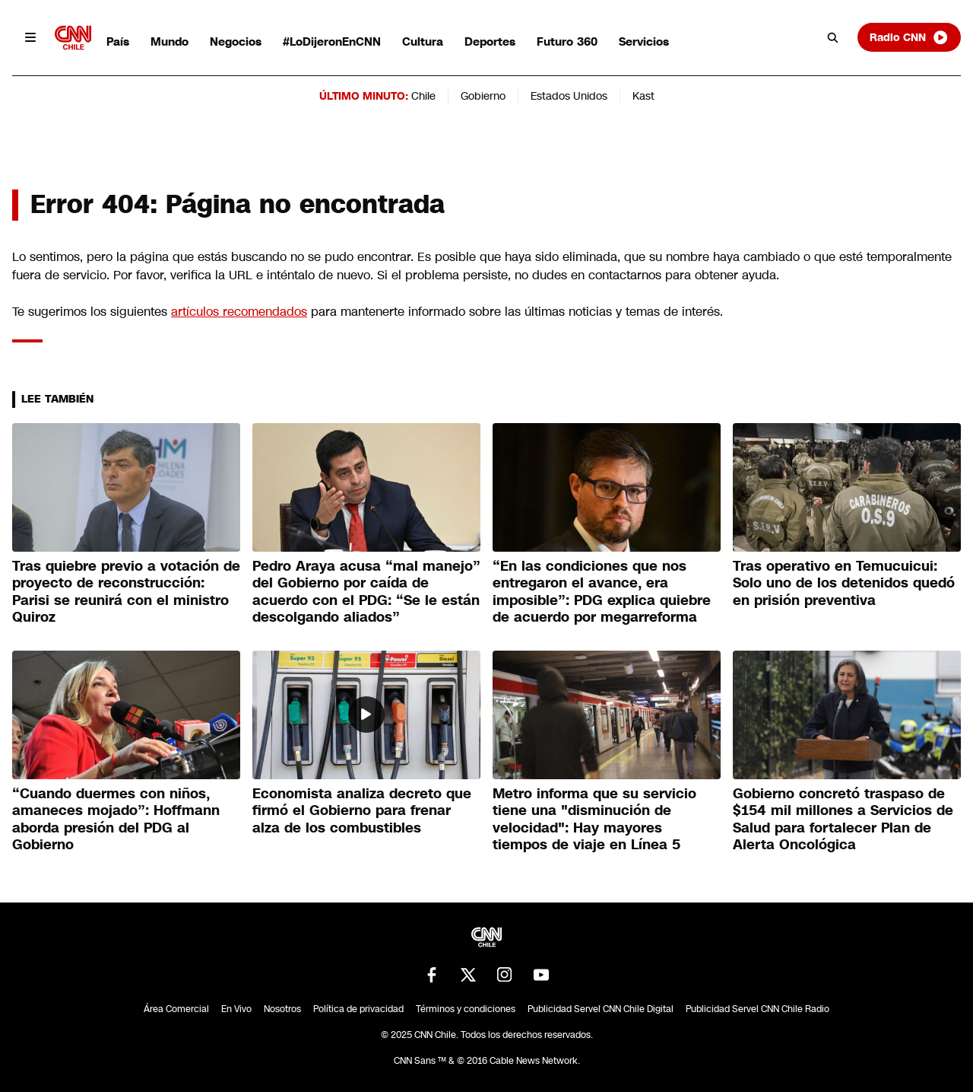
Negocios (235, 41)
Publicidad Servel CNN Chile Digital (600, 1009)
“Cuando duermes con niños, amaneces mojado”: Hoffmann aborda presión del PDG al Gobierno (116, 819)
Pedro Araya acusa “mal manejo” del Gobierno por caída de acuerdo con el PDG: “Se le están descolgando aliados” (366, 592)
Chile (423, 95)
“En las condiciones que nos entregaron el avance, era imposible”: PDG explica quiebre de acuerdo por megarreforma (602, 592)
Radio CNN (909, 37)
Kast (643, 95)
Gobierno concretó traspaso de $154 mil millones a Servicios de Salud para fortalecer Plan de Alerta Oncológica (843, 819)
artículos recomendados (239, 311)
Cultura (422, 41)
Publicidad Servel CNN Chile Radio (757, 1009)
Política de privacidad (358, 1009)
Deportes (489, 41)
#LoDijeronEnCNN (332, 41)
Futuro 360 (567, 41)
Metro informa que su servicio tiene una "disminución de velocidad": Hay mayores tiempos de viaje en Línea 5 (594, 819)
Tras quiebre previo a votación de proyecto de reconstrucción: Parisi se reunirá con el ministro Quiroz (126, 592)
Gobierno (483, 95)
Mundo (170, 41)
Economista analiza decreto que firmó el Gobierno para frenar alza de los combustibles (361, 811)
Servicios (644, 41)
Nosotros (282, 1009)
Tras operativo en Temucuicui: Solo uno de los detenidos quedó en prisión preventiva (844, 583)
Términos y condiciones (465, 1009)
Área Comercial (176, 1009)
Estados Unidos (569, 95)
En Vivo (236, 1009)
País (117, 41)
